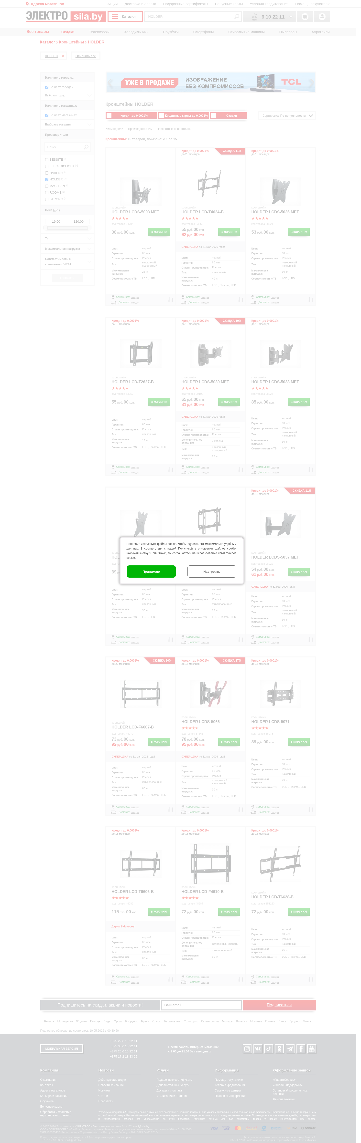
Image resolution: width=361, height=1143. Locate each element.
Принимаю (151, 571)
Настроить (211, 571)
